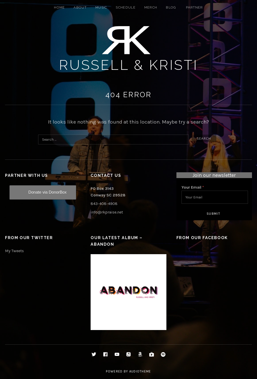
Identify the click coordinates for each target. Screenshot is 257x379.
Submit (213, 213)
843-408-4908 (104, 203)
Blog (171, 7)
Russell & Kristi (128, 65)
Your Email (192, 187)
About (80, 7)
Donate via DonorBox (47, 192)
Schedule (125, 7)
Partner (194, 7)
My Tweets (14, 250)
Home (59, 7)
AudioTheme (140, 371)
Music (101, 7)
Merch (150, 7)
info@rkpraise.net (107, 212)
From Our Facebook (202, 237)
